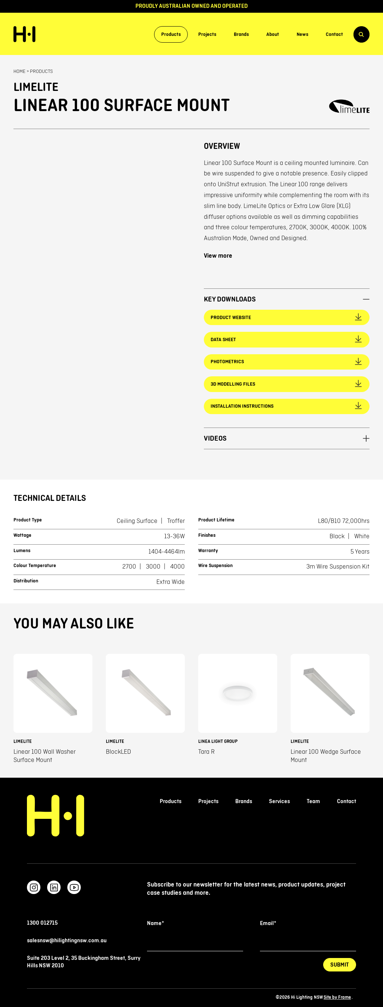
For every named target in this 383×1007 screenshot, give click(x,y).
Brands (241, 34)
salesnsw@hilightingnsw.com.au (67, 940)
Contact (334, 34)
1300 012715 (42, 923)
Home (19, 71)
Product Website (231, 317)
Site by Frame (337, 997)
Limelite (35, 88)
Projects (207, 34)
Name (155, 923)
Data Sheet (223, 339)
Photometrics (227, 361)
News (302, 34)
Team (313, 801)
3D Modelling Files (233, 384)
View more (218, 255)
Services (279, 801)
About (272, 34)
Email (268, 923)
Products (171, 34)
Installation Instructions (242, 406)
